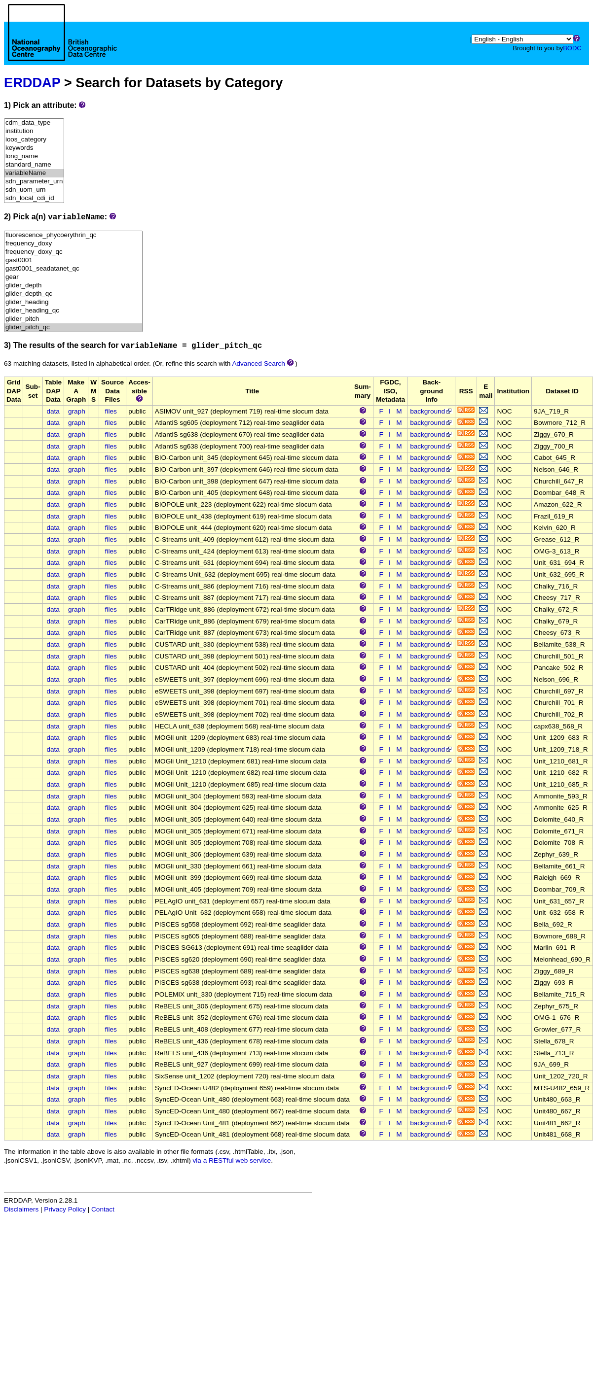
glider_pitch (73, 319)
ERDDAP (32, 82)
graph (76, 411)
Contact (102, 1209)
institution (34, 131)
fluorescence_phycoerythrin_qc (73, 235)
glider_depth (73, 285)
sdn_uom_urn (34, 190)
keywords (34, 148)
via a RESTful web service (232, 1160)
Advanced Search (258, 363)
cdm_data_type (34, 123)
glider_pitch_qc (73, 327)
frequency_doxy (73, 244)
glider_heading (73, 302)
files (111, 411)
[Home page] (62, 43)
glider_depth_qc (73, 294)
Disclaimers (21, 1209)
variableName (34, 173)
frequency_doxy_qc (73, 252)
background (431, 411)
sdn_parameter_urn (34, 181)
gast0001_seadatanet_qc (73, 269)
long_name (34, 156)
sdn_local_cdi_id (34, 198)
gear (73, 277)
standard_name (34, 165)
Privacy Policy (65, 1209)
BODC (572, 48)
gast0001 (73, 260)
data (52, 411)
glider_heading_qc (73, 311)
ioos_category (34, 140)
